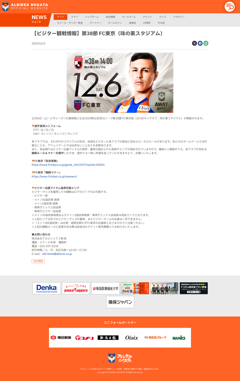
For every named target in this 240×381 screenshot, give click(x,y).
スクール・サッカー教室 (70, 23)
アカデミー (179, 17)
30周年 (147, 23)
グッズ (162, 17)
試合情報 (110, 17)
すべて (60, 17)
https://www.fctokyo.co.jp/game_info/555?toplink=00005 (68, 165)
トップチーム (92, 17)
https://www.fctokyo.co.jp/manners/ (54, 177)
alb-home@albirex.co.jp (57, 254)
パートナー (95, 23)
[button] (230, 7)
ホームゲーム (129, 17)
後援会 (132, 23)
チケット (147, 17)
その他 (161, 23)
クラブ (74, 17)
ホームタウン (115, 23)
